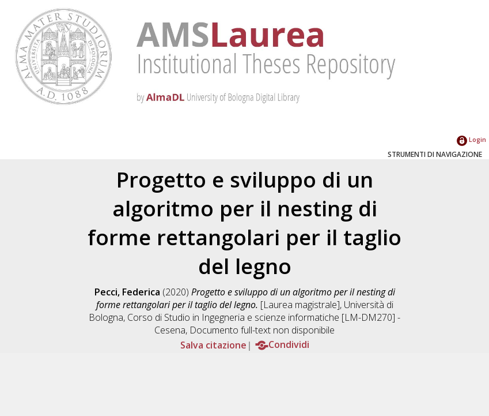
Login (471, 139)
